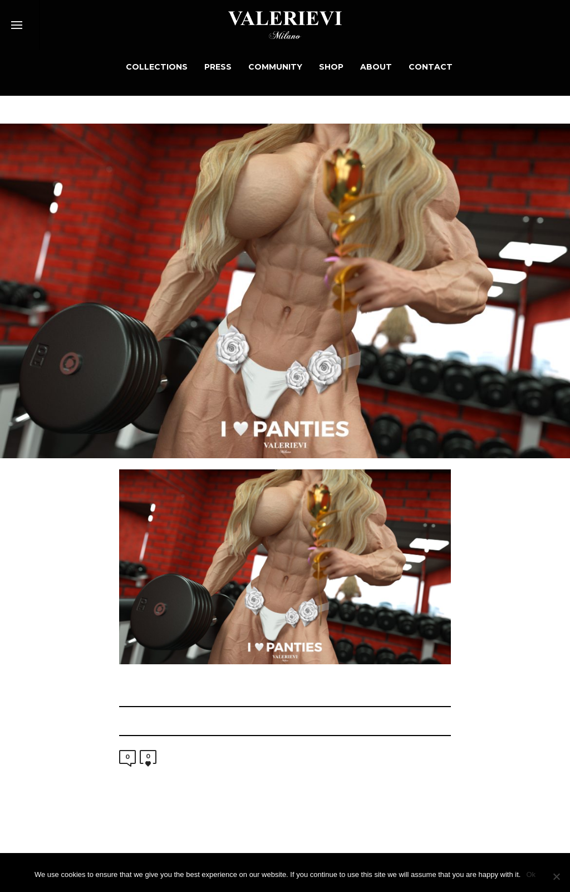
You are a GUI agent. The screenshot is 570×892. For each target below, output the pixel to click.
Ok (530, 874)
